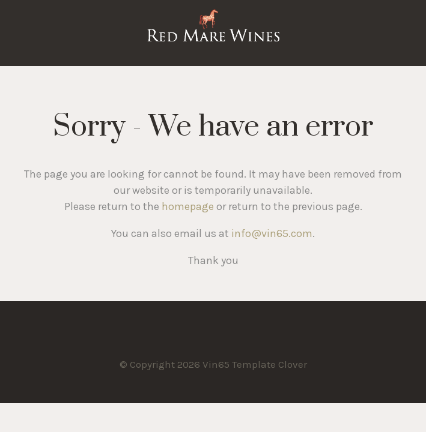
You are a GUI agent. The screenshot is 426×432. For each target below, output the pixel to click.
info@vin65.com (271, 233)
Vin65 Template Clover (213, 33)
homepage (188, 206)
